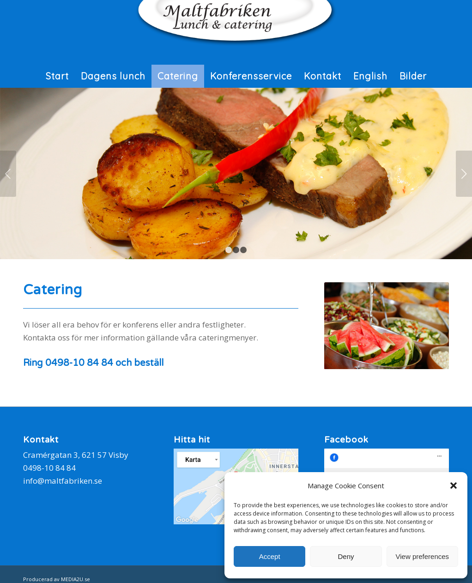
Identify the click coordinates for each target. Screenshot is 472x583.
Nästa (464, 174)
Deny (346, 556)
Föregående (8, 174)
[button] (453, 485)
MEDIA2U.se (75, 579)
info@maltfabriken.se (62, 480)
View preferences (422, 556)
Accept (269, 556)
